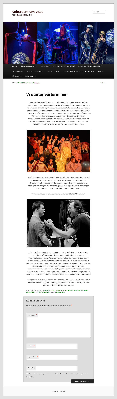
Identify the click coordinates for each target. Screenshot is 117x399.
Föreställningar (60, 290)
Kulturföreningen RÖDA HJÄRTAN (64, 66)
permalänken (60, 292)
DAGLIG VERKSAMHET (35, 71)
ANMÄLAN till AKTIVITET (29, 66)
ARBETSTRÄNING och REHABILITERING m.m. (78, 71)
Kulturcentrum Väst (27, 12)
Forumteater (69, 290)
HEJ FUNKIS (45, 66)
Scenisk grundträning (81, 290)
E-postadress (33, 357)
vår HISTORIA (17, 76)
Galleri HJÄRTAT (30, 76)
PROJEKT (49, 71)
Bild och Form (49, 290)
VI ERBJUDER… (17, 71)
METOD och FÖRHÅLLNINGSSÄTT (89, 66)
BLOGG (14, 66)
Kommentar (32, 315)
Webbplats (31, 368)
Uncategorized (30, 292)
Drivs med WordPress (58, 391)
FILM (58, 71)
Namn (31, 346)
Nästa (102, 83)
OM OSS (100, 71)
